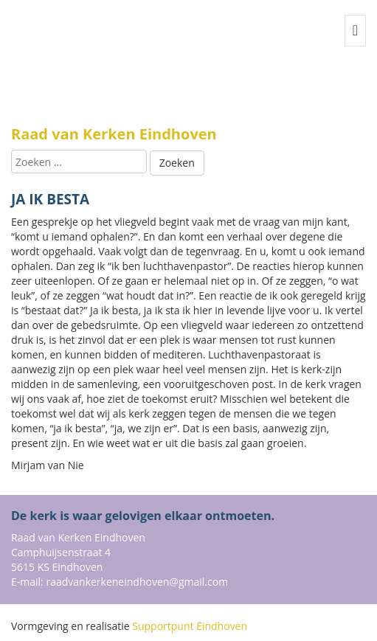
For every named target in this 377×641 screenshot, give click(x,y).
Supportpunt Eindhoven (189, 626)
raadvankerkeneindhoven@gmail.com (137, 582)
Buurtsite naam (85, 67)
